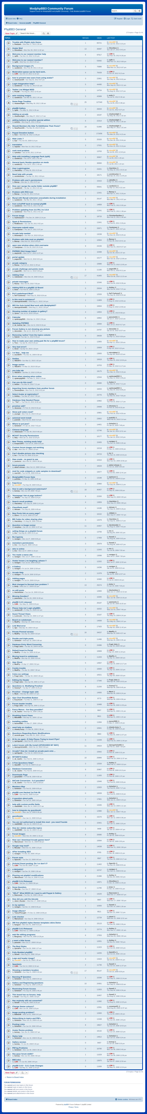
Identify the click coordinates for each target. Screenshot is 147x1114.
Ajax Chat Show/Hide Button (25, 698)
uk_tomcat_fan (20, 325)
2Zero (16, 515)
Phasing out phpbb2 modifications (28, 875)
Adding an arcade (20, 114)
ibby (16, 437)
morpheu (17, 527)
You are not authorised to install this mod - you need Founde (39, 822)
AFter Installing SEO (21, 852)
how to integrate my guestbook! (26, 810)
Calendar (16, 317)
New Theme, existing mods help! (27, 441)
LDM (111, 54)
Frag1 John (18, 646)
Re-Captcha (17, 537)
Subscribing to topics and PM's (26, 1018)
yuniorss (17, 461)
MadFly (17, 622)
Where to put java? (20, 424)
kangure (17, 925)
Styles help (17, 1036)
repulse (17, 146)
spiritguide (18, 741)
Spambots (17, 964)
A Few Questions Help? (23, 763)
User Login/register (21, 168)
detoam (17, 509)
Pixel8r (17, 91)
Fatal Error (17, 483)
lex (15, 455)
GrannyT (17, 688)
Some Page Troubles (21, 101)
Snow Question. (19, 887)
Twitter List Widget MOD (23, 90)
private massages (20, 282)
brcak (16, 996)
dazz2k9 (17, 765)
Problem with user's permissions (27, 180)
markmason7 (19, 217)
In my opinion (18, 905)
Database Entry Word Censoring (27, 644)
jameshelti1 (113, 317)
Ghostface (18, 50)
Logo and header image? (23, 958)
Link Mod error (19, 626)
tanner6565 (18, 723)
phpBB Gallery (19, 108)
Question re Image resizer (24, 525)
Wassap (17, 889)
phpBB (66, 1104)
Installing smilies (20, 721)
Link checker (18, 917)
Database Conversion (22, 769)
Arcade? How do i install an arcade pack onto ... (34, 751)
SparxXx (17, 859)
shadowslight (19, 103)
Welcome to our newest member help (29, 54)
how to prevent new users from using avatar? (32, 78)
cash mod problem (20, 150)
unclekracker (19, 176)
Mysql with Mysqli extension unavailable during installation (39, 198)
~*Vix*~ (17, 402)
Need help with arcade (22, 174)
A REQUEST (17, 869)
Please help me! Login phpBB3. (26, 608)
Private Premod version (23, 632)
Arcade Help (17, 572)
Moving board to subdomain (25, 656)
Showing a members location (25, 970)
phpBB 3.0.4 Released (22, 881)
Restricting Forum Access (24, 989)
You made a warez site (22, 555)
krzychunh (18, 700)
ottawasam (18, 432)
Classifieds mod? (20, 507)
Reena (16, 265)
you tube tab (18, 370)
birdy (16, 586)
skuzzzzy (17, 408)
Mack (16, 694)
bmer (16, 289)
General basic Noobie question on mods (30, 162)
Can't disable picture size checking (28, 453)
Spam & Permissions (21, 222)
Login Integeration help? (23, 84)
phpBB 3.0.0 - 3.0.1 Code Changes (27, 1066)
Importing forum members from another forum (33, 388)
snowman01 (113, 1006)
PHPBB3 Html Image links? (24, 251)
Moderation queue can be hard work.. (29, 72)
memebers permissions (23, 543)
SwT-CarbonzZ (19, 295)
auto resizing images (21, 95)
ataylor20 (17, 253)
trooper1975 (19, 443)
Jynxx (16, 313)
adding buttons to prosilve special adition (31, 120)
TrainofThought (20, 913)
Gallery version (19, 1042)
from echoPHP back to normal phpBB (29, 204)
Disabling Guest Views (22, 715)
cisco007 (112, 42)
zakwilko (112, 180)
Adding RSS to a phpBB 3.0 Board (27, 288)
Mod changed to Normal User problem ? (30, 584)
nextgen (112, 441)
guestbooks (17, 816)
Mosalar (17, 848)
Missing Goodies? (20, 596)
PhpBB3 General (15, 29)
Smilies (15, 359)
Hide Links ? (18, 139)
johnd (111, 916)
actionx (17, 122)
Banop (16, 182)
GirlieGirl (17, 426)
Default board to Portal (22, 650)
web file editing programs (23, 934)
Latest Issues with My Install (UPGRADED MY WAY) (35, 745)
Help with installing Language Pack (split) (31, 156)
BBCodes (16, 1060)
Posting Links (18, 1024)
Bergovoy (18, 936)
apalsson (112, 477)
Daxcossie (18, 895)
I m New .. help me (20, 353)
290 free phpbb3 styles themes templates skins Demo (36, 923)
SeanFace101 (19, 128)
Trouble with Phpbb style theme (26, 42)
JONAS (17, 497)
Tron (16, 343)
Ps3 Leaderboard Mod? (22, 293)
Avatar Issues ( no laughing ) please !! (29, 561)
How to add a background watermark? (29, 489)
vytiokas (17, 152)
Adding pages (18, 578)
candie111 (18, 68)
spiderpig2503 (19, 319)
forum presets (18, 465)
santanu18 (18, 610)
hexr (16, 135)
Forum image (18, 216)
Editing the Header (20, 680)
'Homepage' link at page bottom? (27, 495)
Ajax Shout (17, 662)
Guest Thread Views (21, 614)
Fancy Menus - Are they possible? (27, 709)
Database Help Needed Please (25, 400)
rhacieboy (18, 170)
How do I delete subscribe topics (27, 828)
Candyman (18, 229)
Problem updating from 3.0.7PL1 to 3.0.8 (30, 210)
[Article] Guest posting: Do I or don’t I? (29, 863)
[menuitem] (19, 18)
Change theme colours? (23, 1006)
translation (17, 145)
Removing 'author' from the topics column (31, 335)
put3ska (17, 479)
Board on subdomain (21, 620)
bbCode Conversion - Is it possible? (28, 781)
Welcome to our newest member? (27, 60)
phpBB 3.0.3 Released (22, 929)
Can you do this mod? (22, 382)
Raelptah (17, 44)
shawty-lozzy (19, 729)
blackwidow (18, 592)
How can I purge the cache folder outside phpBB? (34, 186)
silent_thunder (19, 901)
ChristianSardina (115, 215)
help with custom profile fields (26, 804)
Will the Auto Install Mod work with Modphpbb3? (34, 305)
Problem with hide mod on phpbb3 (28, 239)
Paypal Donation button (23, 133)
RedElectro (18, 223)
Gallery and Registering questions (27, 983)
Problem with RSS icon (22, 192)
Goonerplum (19, 390)
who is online (18, 549)
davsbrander (114, 525)
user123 (17, 473)
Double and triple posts (23, 638)
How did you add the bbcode (25, 899)
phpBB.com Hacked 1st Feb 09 (26, 792)
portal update (18, 257)
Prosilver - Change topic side (25, 692)
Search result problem (22, 501)
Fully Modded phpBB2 (22, 952)
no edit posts (18, 590)
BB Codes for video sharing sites (27, 519)
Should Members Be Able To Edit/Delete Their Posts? (36, 126)
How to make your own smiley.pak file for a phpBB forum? (38, 341)
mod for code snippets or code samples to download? (36, 471)
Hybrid (17, 337)
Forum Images (18, 834)
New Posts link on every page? (26, 513)
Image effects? (19, 911)
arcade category (19, 263)
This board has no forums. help (26, 995)
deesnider (18, 331)
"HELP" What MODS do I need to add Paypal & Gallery (36, 893)
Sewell (111, 537)
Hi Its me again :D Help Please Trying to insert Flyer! (36, 739)
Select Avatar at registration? (25, 394)
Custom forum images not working (28, 447)
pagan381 (18, 259)
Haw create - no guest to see (25, 459)
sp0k (16, 56)
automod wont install (21, 418)
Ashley (111, 287)
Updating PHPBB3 (20, 323)
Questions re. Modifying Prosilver (27, 686)
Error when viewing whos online (27, 376)
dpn (15, 628)
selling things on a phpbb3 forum (27, 531)
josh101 (17, 420)
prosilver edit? (18, 406)
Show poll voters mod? (22, 412)
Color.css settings (20, 674)
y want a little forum (21, 940)
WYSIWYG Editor (20, 757)
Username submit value (23, 227)
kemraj (17, 491)
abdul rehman (19, 467)
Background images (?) (23, 66)
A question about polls (22, 798)
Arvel (16, 349)
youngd (17, 414)
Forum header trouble (22, 704)
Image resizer (18, 364)
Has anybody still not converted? (27, 1000)
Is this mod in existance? (23, 299)
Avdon (16, 384)
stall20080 (18, 806)
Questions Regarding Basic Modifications (31, 733)
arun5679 (17, 355)
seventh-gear (19, 735)
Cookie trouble (19, 668)
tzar (15, 141)
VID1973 (17, 360)
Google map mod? (20, 846)
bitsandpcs (18, 235)
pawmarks (18, 598)
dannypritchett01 (20, 301)
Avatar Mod (17, 48)
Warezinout (18, 842)
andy (111, 95)
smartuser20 (19, 80)
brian (111, 887)
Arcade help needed (21, 233)
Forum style (17, 858)
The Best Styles (19, 946)
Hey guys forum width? (22, 1054)
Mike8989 (18, 717)
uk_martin (18, 711)
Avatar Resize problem (22, 1030)
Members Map (18, 786)
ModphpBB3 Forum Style (23, 477)
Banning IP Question (21, 977)
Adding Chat (18, 275)
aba (15, 449)
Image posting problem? (23, 1012)
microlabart (113, 352)
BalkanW (17, 1014)
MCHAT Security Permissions (25, 436)
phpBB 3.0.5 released (22, 602)
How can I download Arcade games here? (31, 840)
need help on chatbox (22, 727)
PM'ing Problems (20, 1048)
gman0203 (18, 777)
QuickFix (17, 948)
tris (15, 533)
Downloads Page (20, 775)
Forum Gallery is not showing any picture (31, 329)
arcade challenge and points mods (28, 269)
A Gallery (16, 567)
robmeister (18, 277)
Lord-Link (18, 616)
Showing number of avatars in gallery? (29, 311)
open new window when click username (30, 245)
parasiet (17, 942)
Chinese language (20, 430)
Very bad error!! (19, 347)
